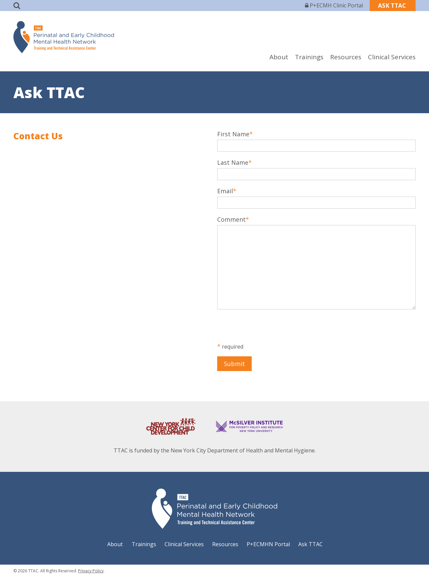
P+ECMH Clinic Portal (334, 5)
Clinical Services (392, 57)
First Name (233, 134)
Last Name (232, 162)
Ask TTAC (310, 544)
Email (225, 191)
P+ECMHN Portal (268, 544)
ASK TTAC (392, 5)
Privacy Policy (91, 571)
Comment (231, 219)
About (278, 57)
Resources (345, 57)
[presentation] (268, 329)
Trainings (309, 57)
